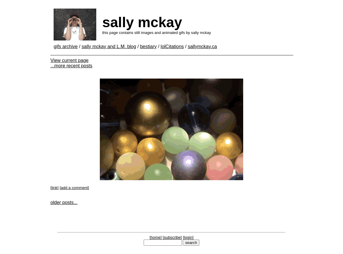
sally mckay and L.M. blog (109, 46)
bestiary (148, 46)
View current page (69, 60)
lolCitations (172, 46)
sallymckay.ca (202, 46)
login (188, 237)
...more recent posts (71, 65)
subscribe (172, 237)
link (54, 187)
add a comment (74, 187)
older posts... (64, 202)
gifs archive (66, 46)
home (156, 237)
